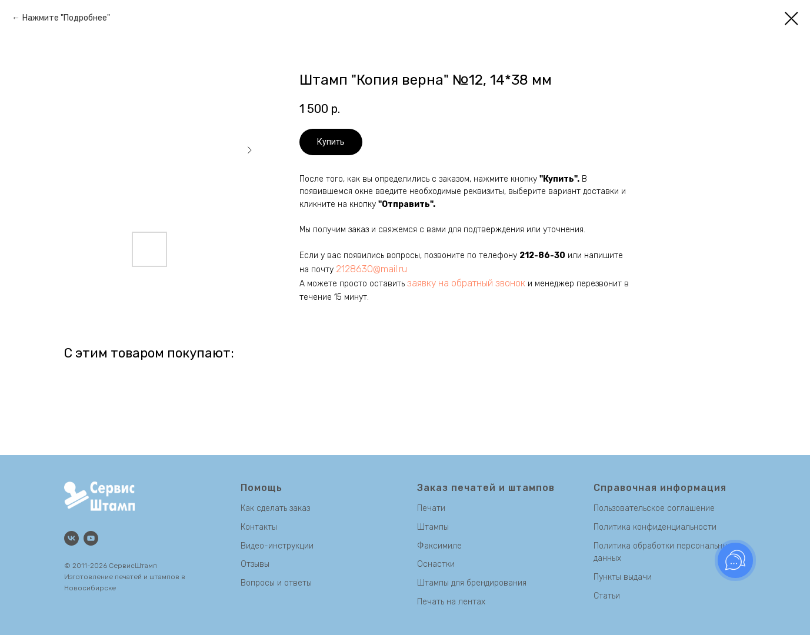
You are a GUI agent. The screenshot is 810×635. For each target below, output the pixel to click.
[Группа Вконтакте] (71, 538)
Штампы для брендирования (471, 583)
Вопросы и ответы (276, 583)
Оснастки (436, 564)
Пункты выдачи (623, 577)
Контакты (259, 527)
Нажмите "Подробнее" (66, 18)
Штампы (433, 527)
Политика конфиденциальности (655, 527)
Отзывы (255, 564)
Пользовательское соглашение (654, 508)
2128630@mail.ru (371, 269)
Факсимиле (439, 546)
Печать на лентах (451, 602)
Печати (431, 508)
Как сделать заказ (275, 508)
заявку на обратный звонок (466, 283)
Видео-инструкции (277, 546)
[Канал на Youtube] (91, 538)
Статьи (607, 596)
